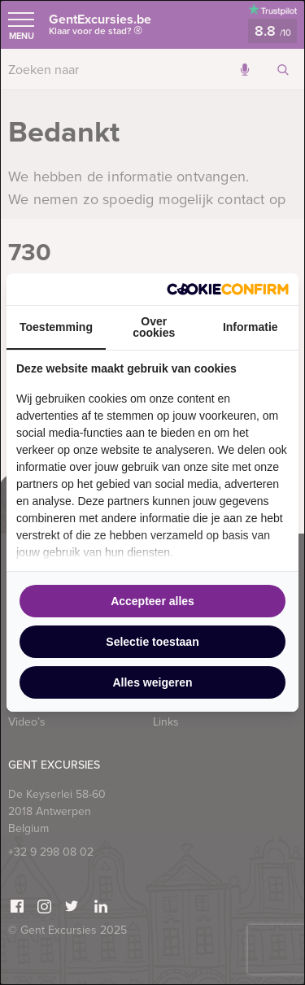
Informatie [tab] (250, 326)
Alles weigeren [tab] (152, 682)
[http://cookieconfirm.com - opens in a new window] (228, 289)
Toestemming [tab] (56, 326)
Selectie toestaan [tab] (152, 641)
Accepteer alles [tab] (152, 601)
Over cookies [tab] (154, 327)
